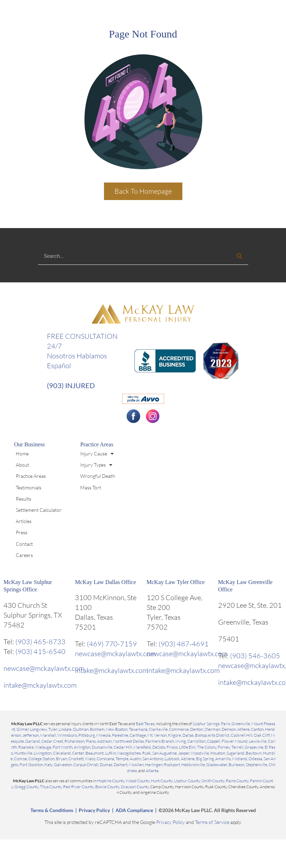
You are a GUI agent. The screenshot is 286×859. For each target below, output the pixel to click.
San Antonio (152, 758)
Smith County (212, 780)
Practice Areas (31, 476)
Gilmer (22, 729)
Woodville (200, 753)
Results (23, 499)
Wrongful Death (97, 476)
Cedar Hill (123, 747)
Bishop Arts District (212, 735)
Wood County (137, 780)
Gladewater (216, 764)
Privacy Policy (94, 810)
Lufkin (110, 753)
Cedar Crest (52, 741)
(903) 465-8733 (40, 641)
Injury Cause (97, 453)
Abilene (188, 758)
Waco (90, 758)
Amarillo (223, 758)
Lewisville (257, 741)
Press (21, 532)
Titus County (51, 786)
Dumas (106, 764)
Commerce (179, 729)
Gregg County (26, 786)
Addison (104, 741)
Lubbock (172, 758)
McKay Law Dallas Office (105, 582)
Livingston (42, 753)
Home (22, 453)
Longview (38, 729)
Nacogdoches (129, 753)
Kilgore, (175, 735)
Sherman (212, 729)
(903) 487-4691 (184, 643)
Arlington (82, 747)
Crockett (76, 758)
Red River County (78, 786)
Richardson (74, 741)
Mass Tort (90, 487)
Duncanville (102, 747)
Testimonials (28, 487)
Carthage (138, 735)
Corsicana (105, 758)
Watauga (43, 747)
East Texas (145, 723)
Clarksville (158, 729)
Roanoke (26, 747)
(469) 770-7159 (112, 643)
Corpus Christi (85, 764)
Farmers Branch (159, 741)
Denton (196, 729)
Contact (24, 544)
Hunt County (162, 780)
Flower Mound (234, 741)
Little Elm (187, 747)
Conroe (20, 758)
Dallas (188, 735)
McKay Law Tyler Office (176, 582)
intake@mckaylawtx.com (40, 685)
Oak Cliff (262, 735)
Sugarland (235, 753)
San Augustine (164, 753)
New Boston (116, 729)
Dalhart (120, 764)
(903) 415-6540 (40, 651)
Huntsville (23, 753)
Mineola (103, 735)
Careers (24, 555)
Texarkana (138, 729)
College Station (41, 758)
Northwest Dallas (128, 741)
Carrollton (196, 741)
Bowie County (107, 786)
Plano (91, 741)
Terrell (237, 747)
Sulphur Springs (206, 723)
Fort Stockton (31, 764)
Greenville (240, 723)
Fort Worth (62, 747)
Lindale (64, 729)
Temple (122, 758)
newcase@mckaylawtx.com (44, 668)
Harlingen (153, 764)
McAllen (136, 764)
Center (78, 753)
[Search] (239, 255)
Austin (135, 758)
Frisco (172, 747)
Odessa (255, 758)
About (22, 465)
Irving (180, 741)
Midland (239, 758)
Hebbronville (193, 764)
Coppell (213, 741)
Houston (217, 753)
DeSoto (158, 747)
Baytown (253, 753)
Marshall (48, 735)
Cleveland (62, 753)
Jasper (183, 753)
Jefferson (30, 735)
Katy (48, 764)
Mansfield (142, 747)
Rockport (172, 764)
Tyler (52, 729)
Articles (24, 521)
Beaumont (94, 753)
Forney (224, 747)
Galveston (63, 764)
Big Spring (205, 758)
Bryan (61, 758)
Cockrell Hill (241, 735)
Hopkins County (110, 780)
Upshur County (187, 780)
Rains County (237, 780)
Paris (225, 723)
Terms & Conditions (51, 810)
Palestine (120, 735)
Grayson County (135, 786)
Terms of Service (212, 822)
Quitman (81, 729)
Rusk (146, 753)
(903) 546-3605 (255, 655)
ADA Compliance (134, 810)
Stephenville (256, 764)
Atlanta (152, 770)
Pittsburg (86, 735)
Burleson (236, 764)
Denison (229, 729)
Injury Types (96, 464)
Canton (257, 729)
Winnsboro (67, 735)
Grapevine (254, 747)
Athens (243, 729)
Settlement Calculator (39, 510)
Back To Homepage (143, 191)
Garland (32, 741)
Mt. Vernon (157, 735)
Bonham (97, 729)
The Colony (206, 747)
